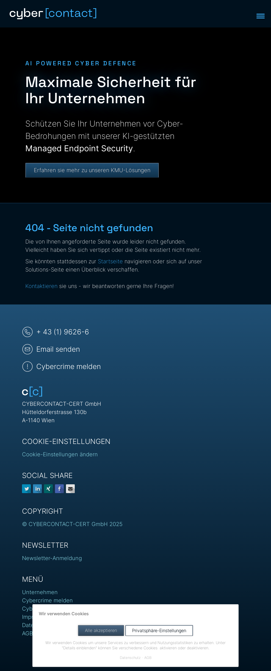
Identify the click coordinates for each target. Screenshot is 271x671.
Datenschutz (130, 657)
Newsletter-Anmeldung (52, 558)
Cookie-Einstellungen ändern (60, 454)
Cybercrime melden (47, 600)
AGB (27, 633)
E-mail (70, 488)
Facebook (59, 488)
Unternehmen (40, 592)
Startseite (110, 261)
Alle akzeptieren (101, 630)
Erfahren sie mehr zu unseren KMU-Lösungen (92, 170)
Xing (48, 488)
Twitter (26, 488)
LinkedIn (37, 488)
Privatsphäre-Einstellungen (159, 630)
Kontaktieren (41, 286)
